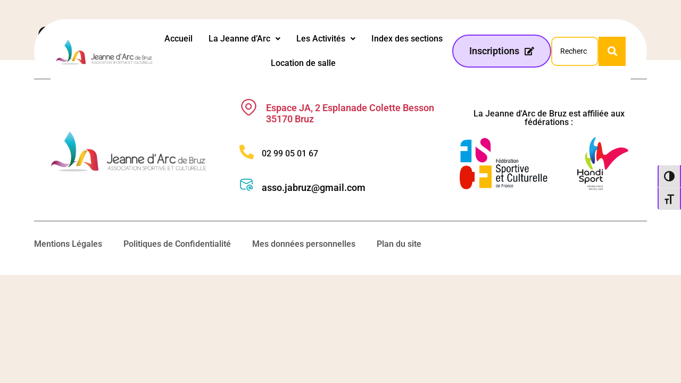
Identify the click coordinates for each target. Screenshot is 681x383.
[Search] (575, 51)
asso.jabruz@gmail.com (314, 187)
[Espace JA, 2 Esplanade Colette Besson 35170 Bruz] (248, 107)
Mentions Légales (68, 244)
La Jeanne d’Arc (244, 39)
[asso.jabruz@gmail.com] (246, 185)
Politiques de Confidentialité (177, 244)
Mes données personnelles (303, 244)
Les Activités (325, 39)
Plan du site (399, 244)
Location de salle (303, 63)
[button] (244, 39)
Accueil (178, 39)
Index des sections (407, 39)
